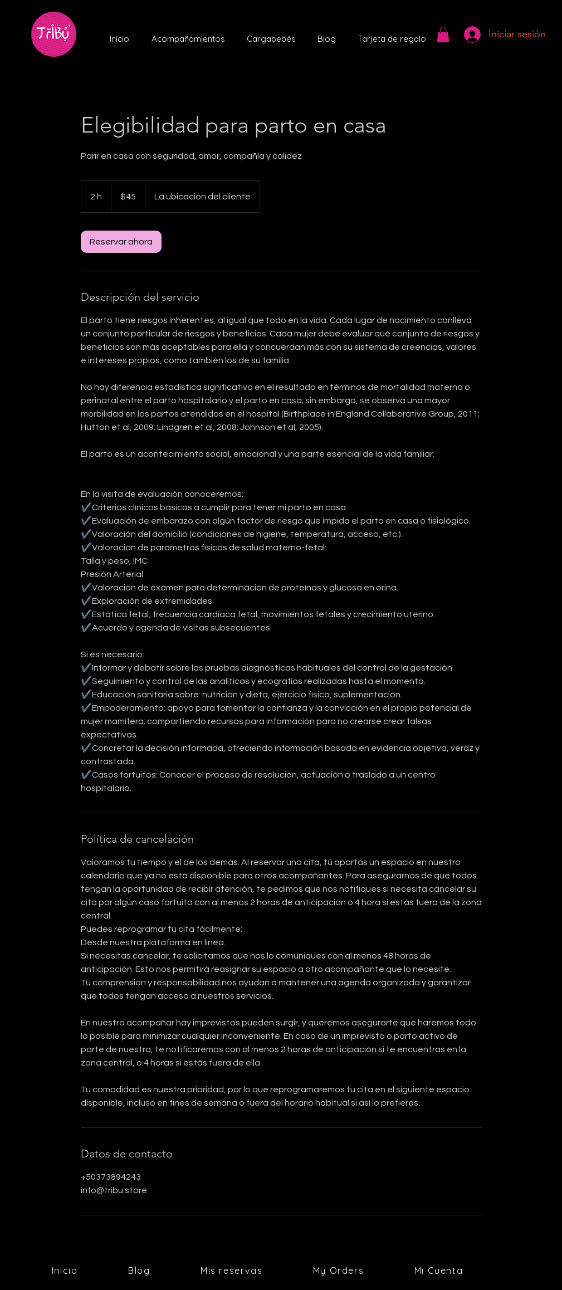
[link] (121, 242)
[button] (443, 34)
